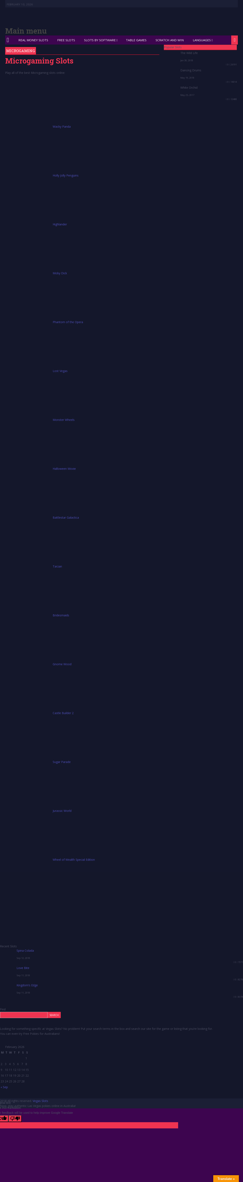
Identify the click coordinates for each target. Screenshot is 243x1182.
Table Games (136, 40)
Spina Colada (25, 950)
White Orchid (189, 87)
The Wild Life (189, 53)
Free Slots (66, 40)
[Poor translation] (15, 1118)
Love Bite (23, 968)
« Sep (4, 1087)
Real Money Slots (33, 40)
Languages (202, 40)
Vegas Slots (40, 1101)
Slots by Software (100, 40)
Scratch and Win (170, 40)
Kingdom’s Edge (27, 985)
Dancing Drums (190, 70)
